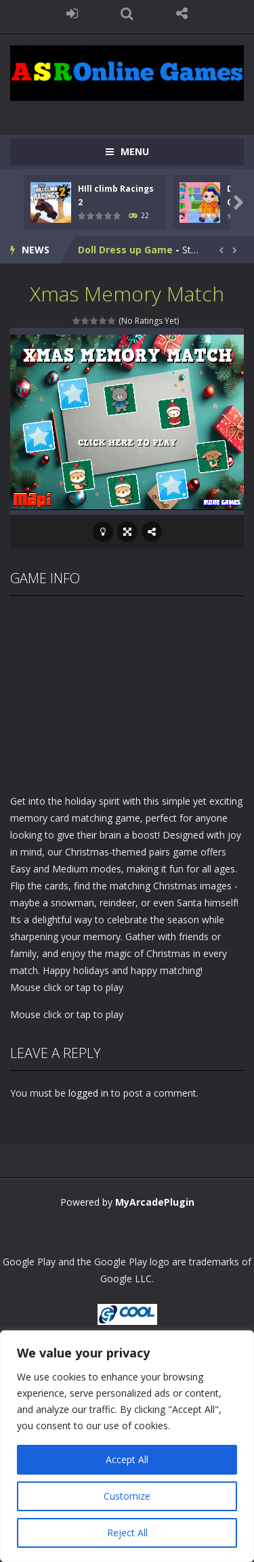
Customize (127, 1496)
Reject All (127, 1532)
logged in (88, 1092)
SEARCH (127, 13)
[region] (127, 1446)
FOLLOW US (182, 13)
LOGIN (72, 13)
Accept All (127, 1459)
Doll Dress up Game (125, 249)
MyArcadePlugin (154, 1202)
